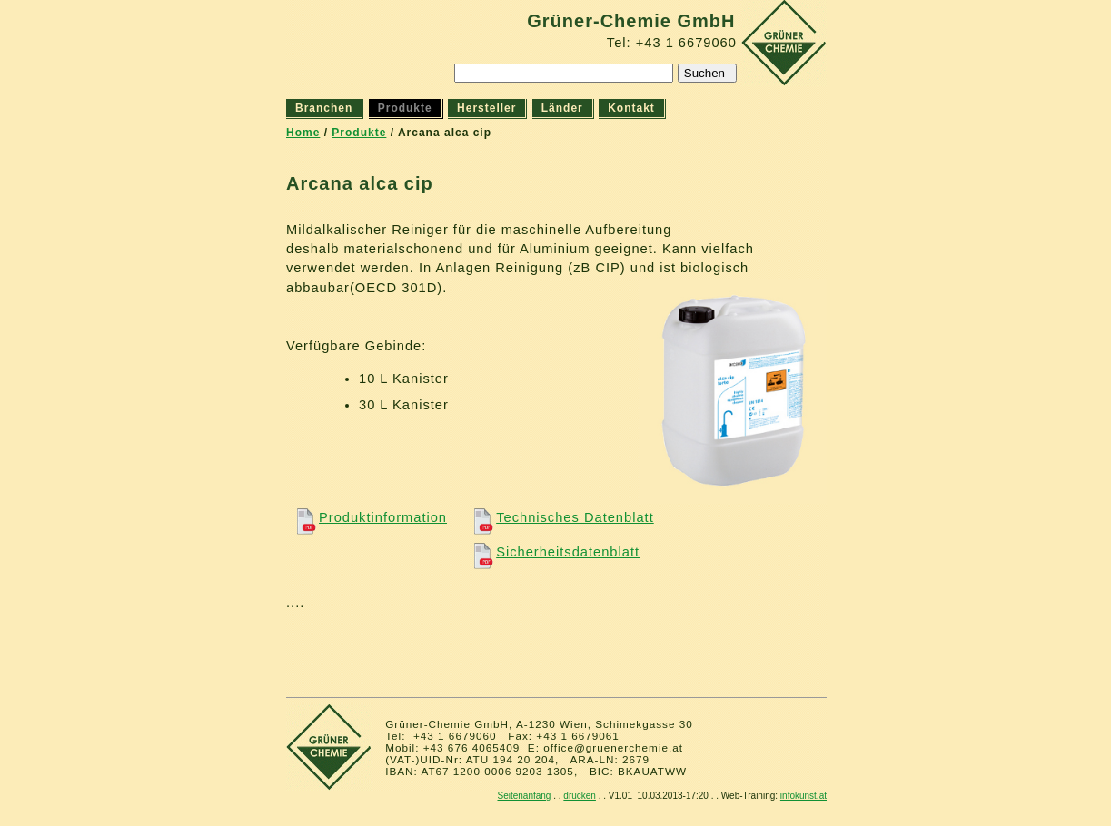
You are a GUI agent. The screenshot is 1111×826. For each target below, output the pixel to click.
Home (303, 132)
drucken (579, 796)
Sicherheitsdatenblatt (553, 552)
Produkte (359, 132)
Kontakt (631, 108)
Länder (562, 108)
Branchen (323, 108)
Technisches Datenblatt (560, 517)
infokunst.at (803, 796)
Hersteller (486, 108)
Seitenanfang (524, 796)
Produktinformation (368, 517)
